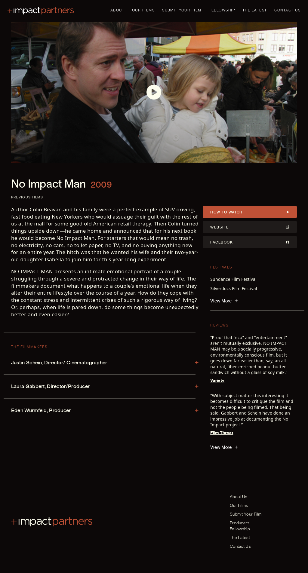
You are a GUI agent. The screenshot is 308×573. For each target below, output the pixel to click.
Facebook (249, 242)
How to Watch (249, 212)
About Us (238, 496)
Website (249, 227)
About (117, 10)
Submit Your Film (182, 10)
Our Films (143, 10)
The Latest (254, 10)
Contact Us (287, 10)
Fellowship (222, 10)
